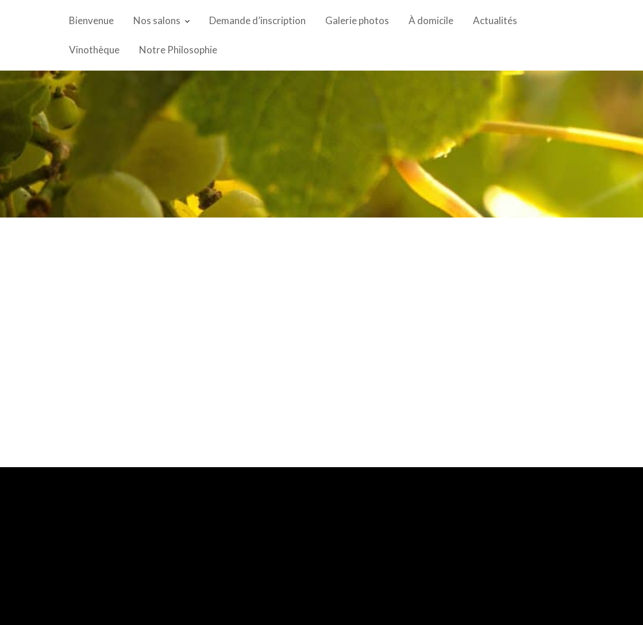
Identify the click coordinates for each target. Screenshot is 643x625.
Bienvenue (91, 20)
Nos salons (156, 20)
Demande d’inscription (257, 20)
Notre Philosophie (178, 50)
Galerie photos (357, 20)
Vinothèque (94, 50)
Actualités (495, 20)
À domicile (431, 20)
